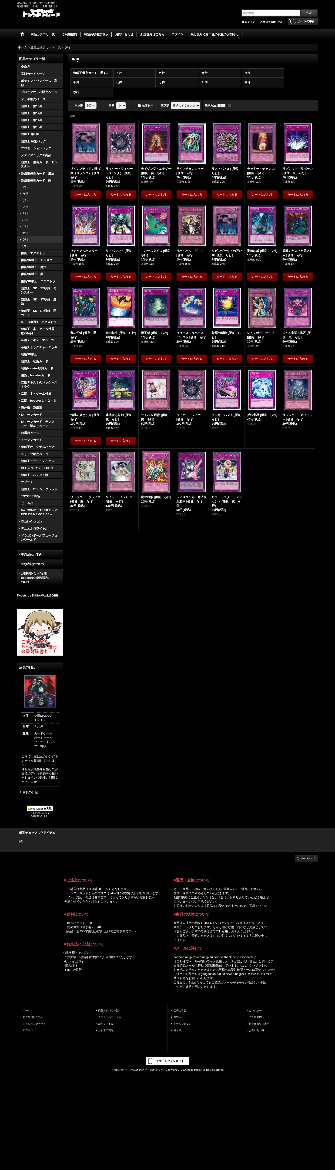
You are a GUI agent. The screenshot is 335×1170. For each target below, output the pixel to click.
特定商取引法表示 (259, 1023)
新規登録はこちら (273, 21)
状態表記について (33, 564)
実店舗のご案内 (31, 555)
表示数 (79, 105)
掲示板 (177, 1030)
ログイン (250, 21)
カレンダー (255, 1010)
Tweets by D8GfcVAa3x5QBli (37, 595)
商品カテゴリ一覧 (108, 1010)
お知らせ (179, 1017)
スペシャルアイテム (109, 1017)
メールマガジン (182, 1023)
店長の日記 (30, 792)
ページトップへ (309, 858)
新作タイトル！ (107, 1023)
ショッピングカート (34, 1023)
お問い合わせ (256, 1030)
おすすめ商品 (106, 1030)
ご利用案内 (255, 1017)
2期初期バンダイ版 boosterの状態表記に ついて (40, 578)
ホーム (26, 1010)
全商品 (25, 67)
